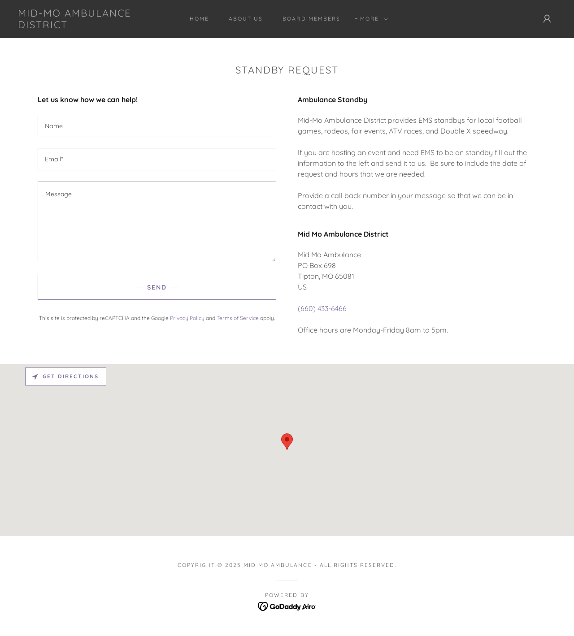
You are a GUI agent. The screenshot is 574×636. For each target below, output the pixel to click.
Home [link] (199, 18)
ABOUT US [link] (246, 18)
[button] (372, 18)
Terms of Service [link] (238, 318)
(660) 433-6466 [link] (322, 308)
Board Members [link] (311, 18)
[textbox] (157, 126)
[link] (91, 25)
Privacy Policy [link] (187, 318)
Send (157, 287)
